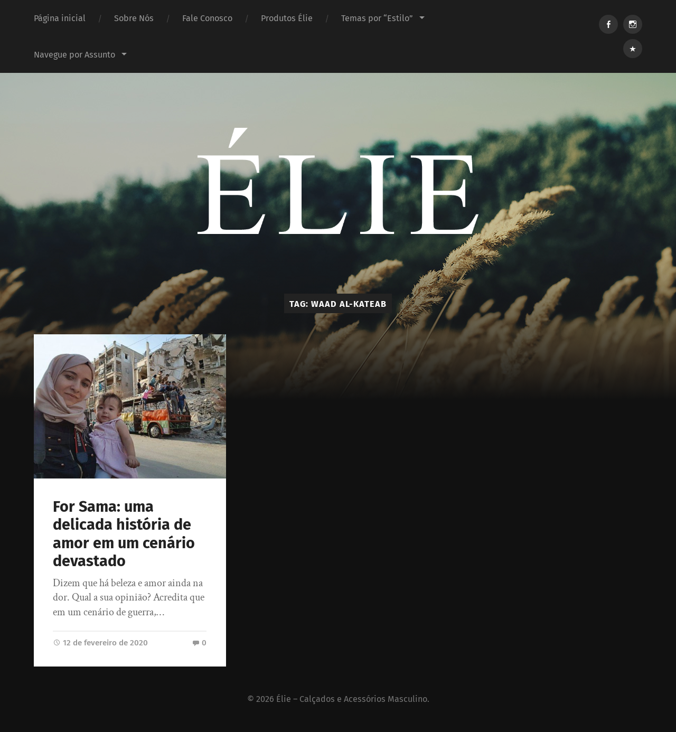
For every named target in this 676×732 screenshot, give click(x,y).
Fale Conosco (207, 18)
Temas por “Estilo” (377, 18)
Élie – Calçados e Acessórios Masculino (351, 699)
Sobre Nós (134, 18)
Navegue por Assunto (74, 55)
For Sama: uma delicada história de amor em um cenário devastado (124, 534)
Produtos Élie (287, 18)
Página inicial (60, 18)
